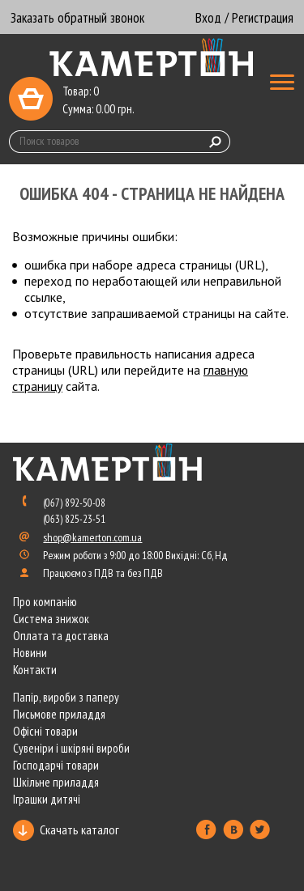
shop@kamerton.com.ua (92, 537)
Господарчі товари (56, 765)
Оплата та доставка (61, 635)
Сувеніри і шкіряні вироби (71, 748)
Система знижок (51, 618)
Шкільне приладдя (56, 782)
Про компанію (45, 601)
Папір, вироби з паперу (66, 697)
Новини (30, 652)
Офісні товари (45, 731)
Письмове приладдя (59, 714)
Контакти (35, 669)
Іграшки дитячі (46, 799)
